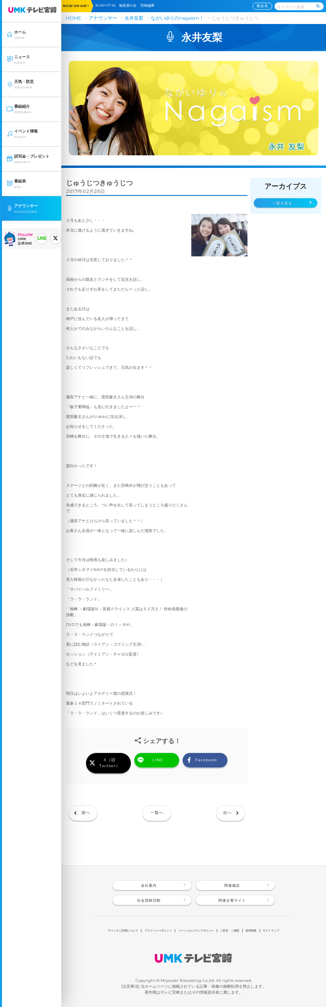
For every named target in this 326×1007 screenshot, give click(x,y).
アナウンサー (103, 18)
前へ (86, 812)
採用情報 (250, 930)
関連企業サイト (232, 900)
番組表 (262, 6)
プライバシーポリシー (158, 930)
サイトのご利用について (123, 930)
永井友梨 (134, 18)
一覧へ (156, 812)
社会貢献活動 (149, 900)
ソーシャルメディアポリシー (196, 930)
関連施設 (232, 885)
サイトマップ (271, 930)
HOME (73, 18)
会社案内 (149, 885)
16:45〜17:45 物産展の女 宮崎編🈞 (126, 5)
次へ (227, 812)
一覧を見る (282, 203)
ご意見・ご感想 (229, 930)
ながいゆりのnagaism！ (178, 18)
